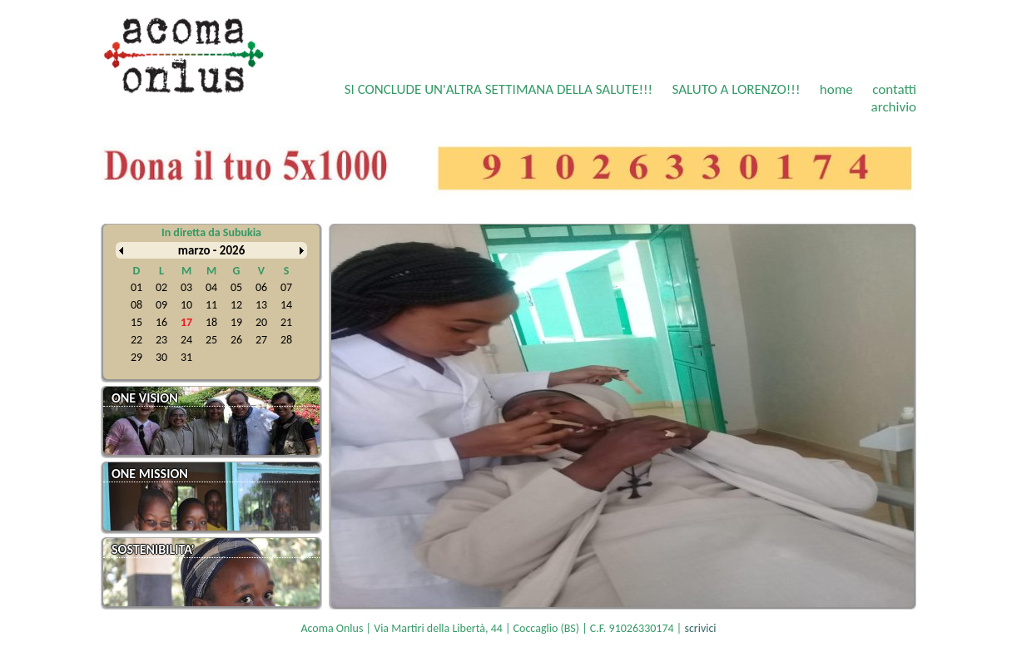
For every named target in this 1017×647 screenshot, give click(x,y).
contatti (894, 89)
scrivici (700, 628)
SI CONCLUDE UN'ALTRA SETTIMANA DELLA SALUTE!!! (498, 89)
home (836, 89)
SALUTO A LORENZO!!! (736, 89)
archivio (893, 107)
